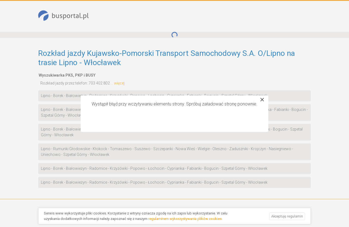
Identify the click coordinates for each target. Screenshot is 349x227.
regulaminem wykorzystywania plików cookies (185, 219)
